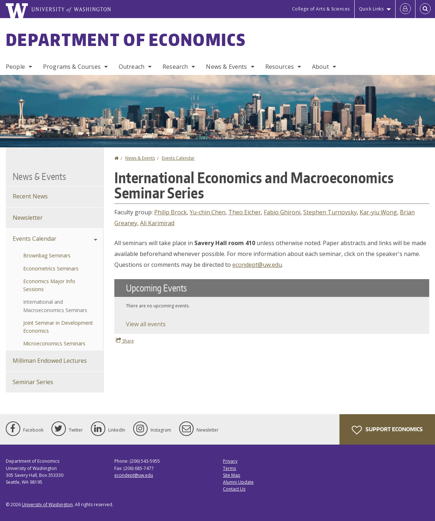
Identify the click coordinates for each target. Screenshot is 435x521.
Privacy (230, 461)
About (320, 67)
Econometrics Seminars (51, 268)
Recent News (30, 196)
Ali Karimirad (157, 223)
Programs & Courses (72, 67)
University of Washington (47, 504)
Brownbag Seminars (47, 255)
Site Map (231, 475)
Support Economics (387, 430)
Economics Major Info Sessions (49, 285)
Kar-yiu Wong (378, 212)
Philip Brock (170, 212)
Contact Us (234, 489)
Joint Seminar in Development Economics (58, 326)
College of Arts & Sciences (321, 9)
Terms (229, 468)
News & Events (226, 67)
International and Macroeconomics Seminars (55, 305)
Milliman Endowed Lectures (50, 361)
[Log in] (405, 9)
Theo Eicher (244, 212)
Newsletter (28, 218)
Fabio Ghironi (282, 212)
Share (125, 340)
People (15, 67)
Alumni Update (238, 482)
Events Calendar (178, 158)
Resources (279, 67)
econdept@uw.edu (257, 265)
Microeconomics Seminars (54, 343)
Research (175, 67)
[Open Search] (425, 9)
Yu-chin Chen (207, 212)
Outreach (131, 67)
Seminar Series (33, 382)
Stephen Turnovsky (330, 212)
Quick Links (371, 9)
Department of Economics (126, 39)
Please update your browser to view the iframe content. (271, 306)
